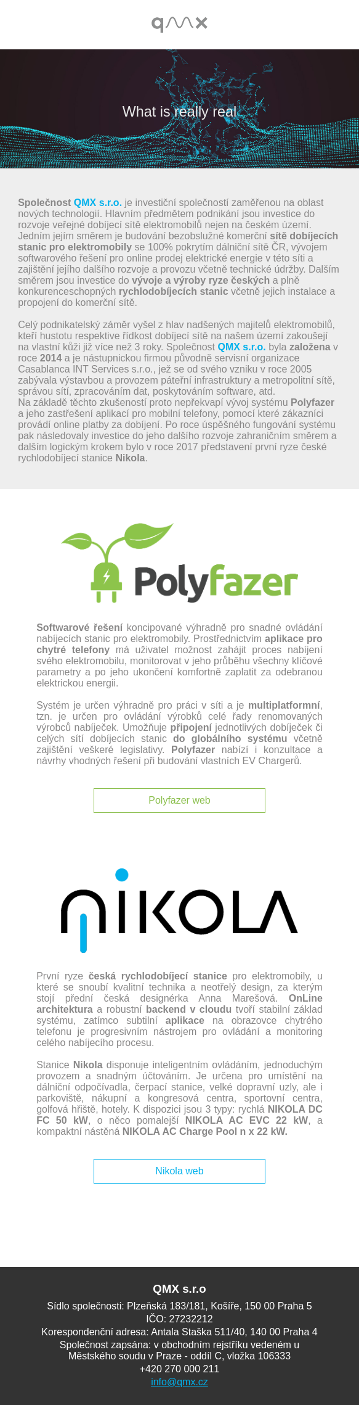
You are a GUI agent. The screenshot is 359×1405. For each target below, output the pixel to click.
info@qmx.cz (179, 1382)
